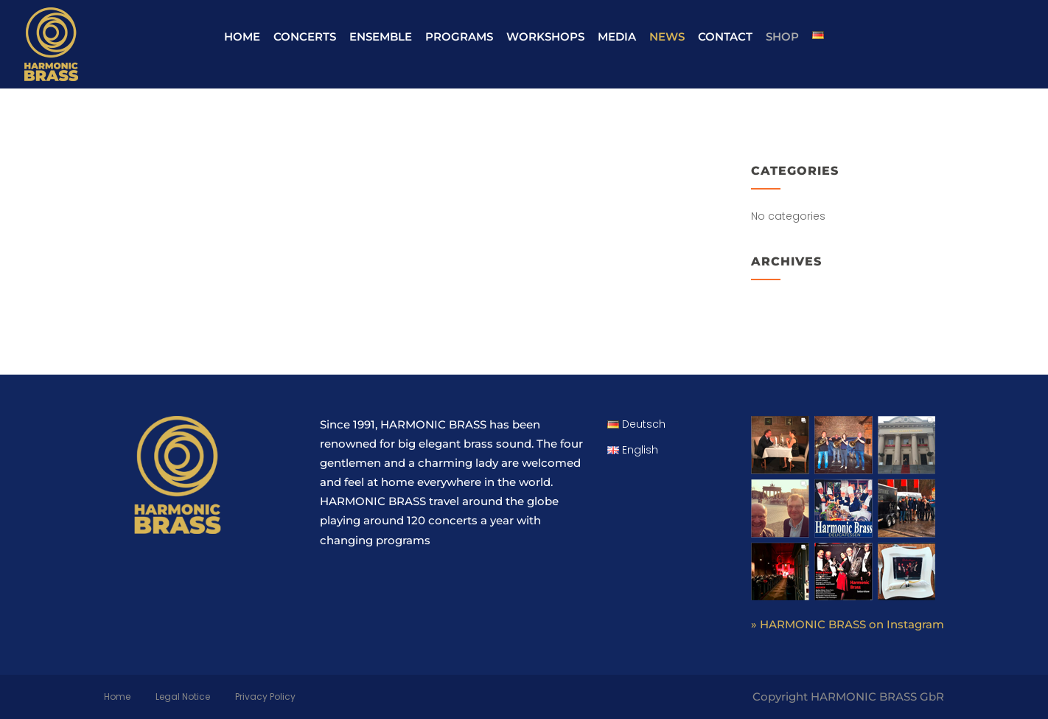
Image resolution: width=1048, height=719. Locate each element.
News (667, 36)
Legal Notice (183, 696)
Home (242, 36)
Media (617, 36)
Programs (459, 36)
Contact (725, 36)
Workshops (545, 36)
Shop (782, 36)
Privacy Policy (265, 696)
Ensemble (380, 36)
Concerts (304, 36)
